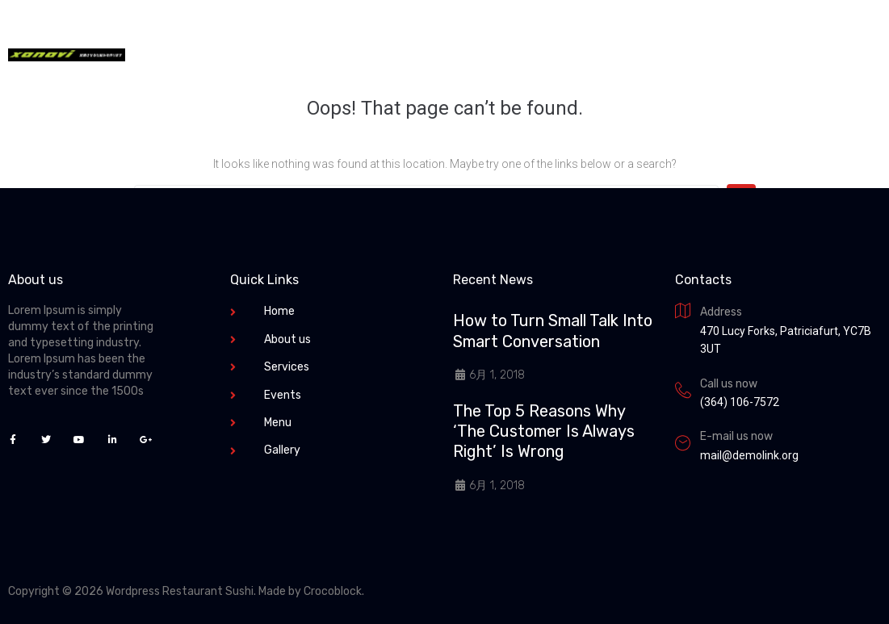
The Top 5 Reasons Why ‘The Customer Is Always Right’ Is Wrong (544, 431)
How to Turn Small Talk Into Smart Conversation (552, 330)
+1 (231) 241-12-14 (653, 54)
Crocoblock (333, 591)
